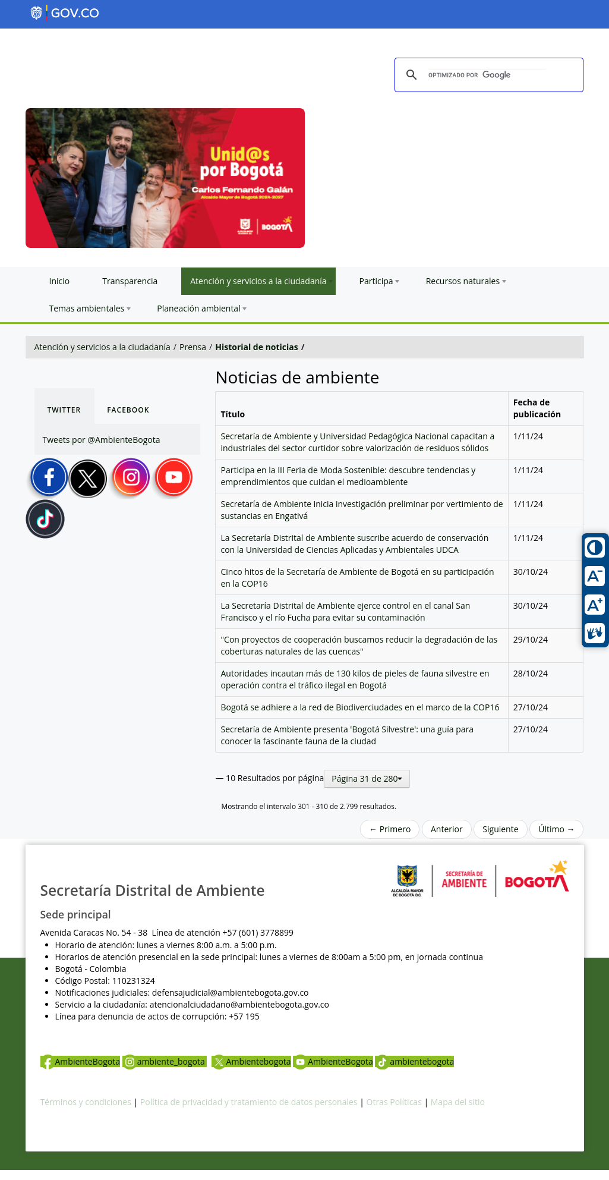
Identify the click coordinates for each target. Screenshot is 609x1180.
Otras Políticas (394, 1101)
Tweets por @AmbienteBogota (101, 439)
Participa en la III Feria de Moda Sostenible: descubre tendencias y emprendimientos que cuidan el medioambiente (347, 475)
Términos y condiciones (85, 1101)
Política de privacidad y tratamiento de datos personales (249, 1101)
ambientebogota (414, 1061)
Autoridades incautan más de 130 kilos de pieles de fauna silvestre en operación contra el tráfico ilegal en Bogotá (354, 679)
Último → (556, 829)
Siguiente (500, 829)
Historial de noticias (256, 347)
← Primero (390, 829)
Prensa (192, 347)
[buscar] (487, 75)
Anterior (447, 829)
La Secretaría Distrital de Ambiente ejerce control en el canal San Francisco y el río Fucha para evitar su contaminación (345, 611)
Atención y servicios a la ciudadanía (102, 347)
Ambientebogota (251, 1061)
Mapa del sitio (458, 1101)
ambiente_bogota (164, 1061)
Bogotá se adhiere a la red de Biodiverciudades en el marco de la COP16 (359, 707)
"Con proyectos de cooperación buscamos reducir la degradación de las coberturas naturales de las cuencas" (358, 645)
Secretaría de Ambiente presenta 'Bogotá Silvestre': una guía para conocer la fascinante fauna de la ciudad (347, 735)
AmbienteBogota (80, 1061)
